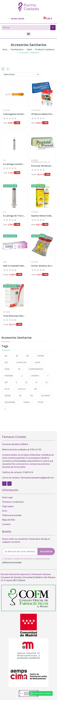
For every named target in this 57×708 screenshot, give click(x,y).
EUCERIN (45, 395)
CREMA (40, 355)
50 (19, 369)
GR (35, 389)
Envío (4, 511)
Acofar (6, 110)
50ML (7, 369)
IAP (6, 382)
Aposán (6, 312)
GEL (6, 362)
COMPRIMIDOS (35, 369)
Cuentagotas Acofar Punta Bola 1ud (14, 114)
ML (6, 355)
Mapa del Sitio (8, 520)
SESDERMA (9, 402)
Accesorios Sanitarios (16, 338)
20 (26, 382)
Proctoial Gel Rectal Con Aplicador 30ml (42, 165)
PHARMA (8, 375)
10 (46, 382)
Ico (4, 160)
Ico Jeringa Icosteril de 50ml (14, 164)
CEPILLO (22, 389)
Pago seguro (8, 506)
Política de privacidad (11, 515)
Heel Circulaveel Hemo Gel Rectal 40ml (14, 265)
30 (17, 355)
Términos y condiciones (13, 502)
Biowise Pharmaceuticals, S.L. (41, 161)
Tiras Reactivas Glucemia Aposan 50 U (14, 315)
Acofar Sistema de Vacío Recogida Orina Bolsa (42, 265)
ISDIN (37, 362)
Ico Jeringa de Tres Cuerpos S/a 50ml (14, 215)
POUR (40, 402)
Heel (5, 262)
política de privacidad (11, 562)
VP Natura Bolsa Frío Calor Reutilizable (42, 114)
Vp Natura (36, 110)
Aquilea (34, 212)
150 (31, 395)
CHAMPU (34, 375)
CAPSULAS (21, 362)
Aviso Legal (7, 497)
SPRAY (26, 402)
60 (20, 395)
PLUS (7, 389)
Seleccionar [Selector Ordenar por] (22, 74)
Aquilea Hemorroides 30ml (42, 215)
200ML (7, 395)
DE (27, 355)
